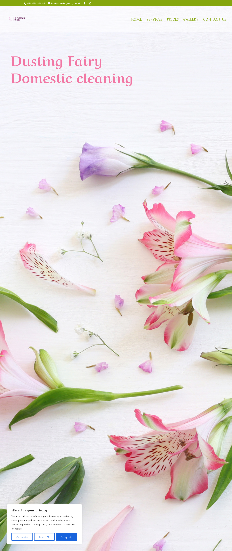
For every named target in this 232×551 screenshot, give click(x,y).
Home (136, 19)
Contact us (215, 19)
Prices (173, 19)
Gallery (191, 19)
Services (154, 19)
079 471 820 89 (36, 3)
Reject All (44, 537)
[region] (44, 524)
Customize (22, 537)
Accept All (66, 537)
